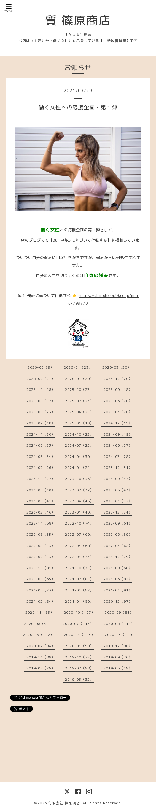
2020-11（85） (39, 612)
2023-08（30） (40, 490)
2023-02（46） (40, 512)
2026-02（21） (40, 378)
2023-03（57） (118, 500)
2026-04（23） (78, 367)
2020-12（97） (118, 601)
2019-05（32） (79, 679)
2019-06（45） (118, 668)
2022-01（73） (79, 556)
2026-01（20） (79, 378)
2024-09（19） (118, 434)
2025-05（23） (40, 411)
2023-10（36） (79, 478)
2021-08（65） (40, 578)
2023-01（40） (79, 512)
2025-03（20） (118, 411)
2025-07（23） (79, 400)
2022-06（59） (118, 534)
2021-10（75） (79, 567)
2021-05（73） (40, 590)
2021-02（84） (40, 601)
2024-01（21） (79, 467)
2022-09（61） (118, 523)
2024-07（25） (79, 445)
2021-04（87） (79, 590)
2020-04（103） (79, 634)
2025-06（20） (118, 400)
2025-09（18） (118, 389)
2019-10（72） (79, 657)
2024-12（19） (118, 423)
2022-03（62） (118, 545)
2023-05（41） (40, 500)
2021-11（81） (40, 567)
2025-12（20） (118, 378)
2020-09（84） (119, 612)
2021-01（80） (79, 601)
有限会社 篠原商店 (64, 802)
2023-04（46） (79, 500)
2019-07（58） (79, 668)
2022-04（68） (79, 545)
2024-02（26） (40, 467)
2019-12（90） (118, 645)
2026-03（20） (116, 367)
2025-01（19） (79, 423)
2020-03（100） (120, 634)
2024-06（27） (118, 445)
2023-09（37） (118, 478)
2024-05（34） (40, 456)
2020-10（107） (79, 612)
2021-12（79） (118, 556)
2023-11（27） (40, 478)
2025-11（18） (40, 389)
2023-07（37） (79, 490)
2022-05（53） (40, 545)
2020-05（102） (38, 634)
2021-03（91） (118, 590)
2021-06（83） (118, 578)
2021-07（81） (79, 578)
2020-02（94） (40, 645)
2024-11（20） (40, 434)
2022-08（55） (40, 534)
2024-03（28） (118, 456)
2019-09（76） (118, 657)
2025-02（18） (40, 423)
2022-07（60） (79, 534)
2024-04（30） (79, 456)
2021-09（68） (118, 567)
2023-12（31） (118, 467)
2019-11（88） (40, 657)
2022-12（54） (118, 512)
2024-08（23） (40, 445)
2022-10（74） (79, 523)
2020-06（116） (119, 623)
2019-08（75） (40, 668)
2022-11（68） (40, 523)
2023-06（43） (118, 490)
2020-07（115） (78, 623)
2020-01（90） (79, 645)
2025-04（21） (79, 411)
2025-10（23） (79, 389)
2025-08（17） (40, 400)
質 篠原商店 (78, 20)
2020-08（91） (38, 623)
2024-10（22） (79, 434)
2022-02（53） (40, 556)
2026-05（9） (41, 367)
